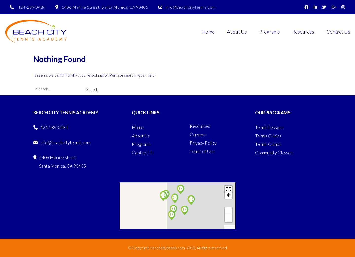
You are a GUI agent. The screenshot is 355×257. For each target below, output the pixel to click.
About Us (237, 31)
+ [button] (228, 211)
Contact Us (338, 31)
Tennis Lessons (269, 127)
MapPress (229, 227)
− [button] (228, 218)
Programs (269, 31)
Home (208, 31)
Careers (198, 134)
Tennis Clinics (268, 135)
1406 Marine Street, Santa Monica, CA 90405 (101, 7)
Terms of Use (202, 151)
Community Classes (274, 152)
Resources (303, 31)
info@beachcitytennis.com (187, 7)
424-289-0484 (28, 7)
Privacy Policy (203, 143)
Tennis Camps (268, 144)
